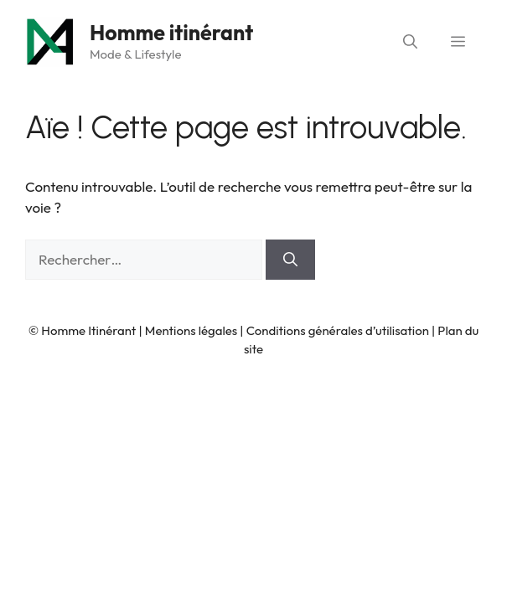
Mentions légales (191, 330)
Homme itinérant (171, 32)
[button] (410, 42)
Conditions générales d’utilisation (337, 330)
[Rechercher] (290, 260)
